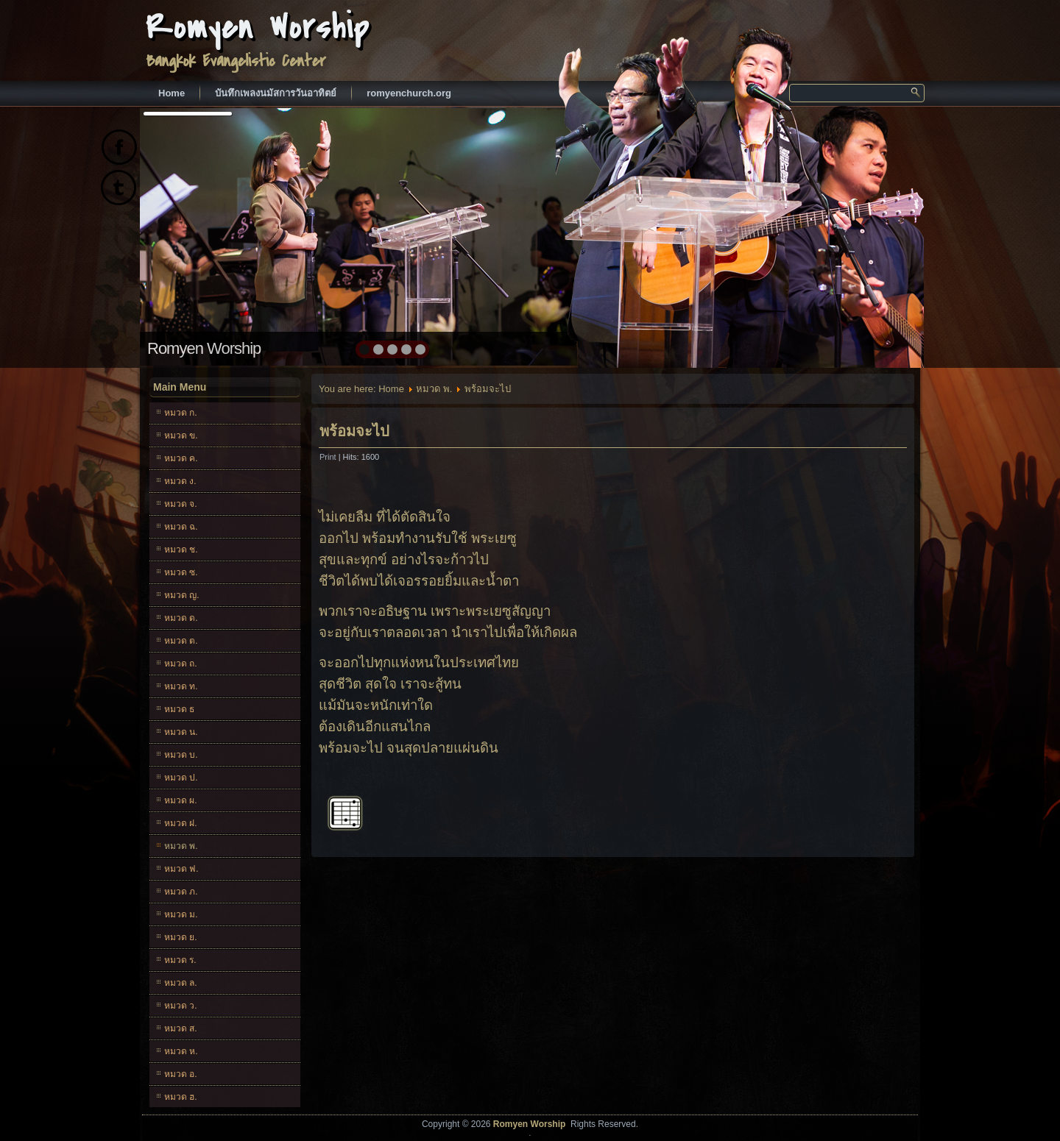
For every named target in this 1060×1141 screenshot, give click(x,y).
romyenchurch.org (409, 93)
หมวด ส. (180, 1028)
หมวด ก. (180, 413)
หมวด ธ (179, 709)
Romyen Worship (258, 27)
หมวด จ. (180, 504)
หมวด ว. (180, 1005)
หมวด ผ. (180, 800)
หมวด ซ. (181, 572)
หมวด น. (181, 732)
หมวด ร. (180, 960)
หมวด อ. (180, 1074)
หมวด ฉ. (181, 527)
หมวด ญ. (181, 595)
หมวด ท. (181, 686)
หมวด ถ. (180, 663)
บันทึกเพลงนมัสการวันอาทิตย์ (275, 93)
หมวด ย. (180, 937)
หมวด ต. (181, 641)
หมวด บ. (181, 755)
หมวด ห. (181, 1051)
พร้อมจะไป (354, 431)
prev (183, 235)
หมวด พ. (181, 846)
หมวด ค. (181, 458)
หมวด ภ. (181, 891)
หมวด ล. (180, 983)
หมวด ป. (181, 777)
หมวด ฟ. (181, 869)
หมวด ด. (181, 618)
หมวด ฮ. (180, 1097)
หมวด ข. (181, 435)
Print (329, 456)
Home (171, 93)
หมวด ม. (181, 914)
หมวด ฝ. (180, 823)
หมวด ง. (180, 481)
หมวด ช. (181, 549)
